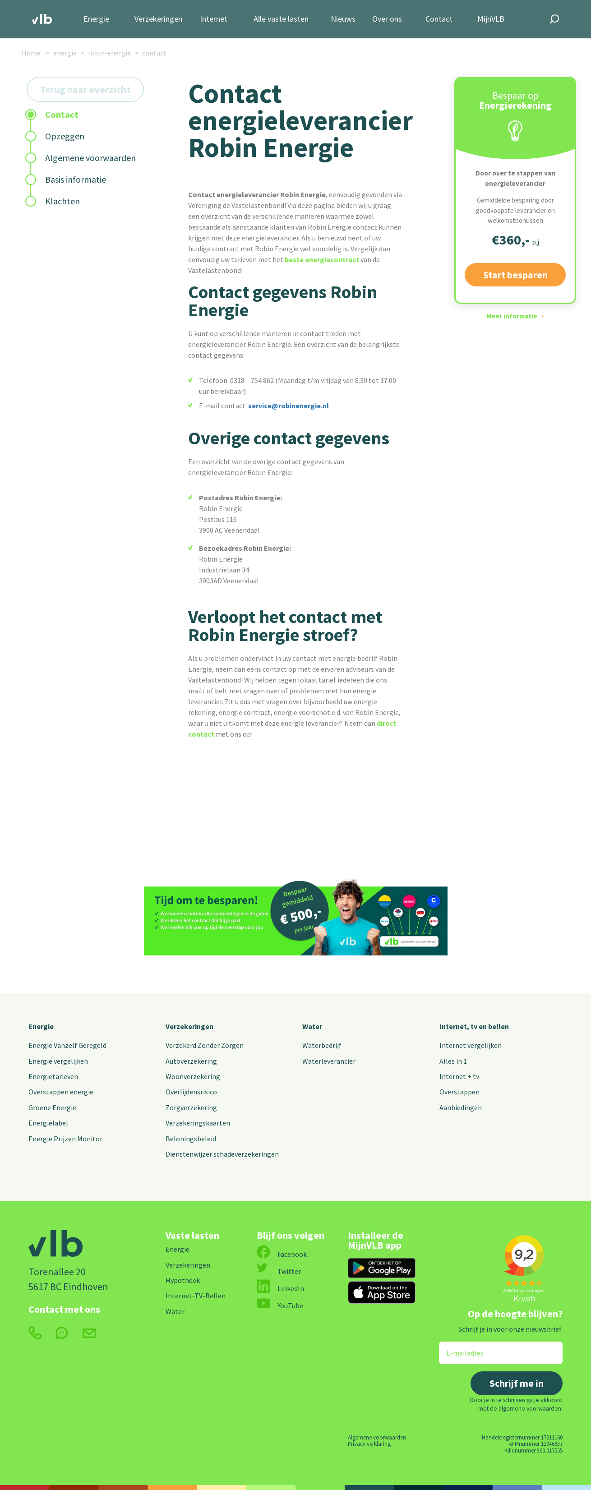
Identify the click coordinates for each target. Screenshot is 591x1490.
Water (312, 1026)
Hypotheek (183, 1280)
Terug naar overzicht (85, 89)
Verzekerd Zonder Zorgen (205, 1045)
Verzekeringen (158, 19)
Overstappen (459, 1091)
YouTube (280, 1305)
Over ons (387, 19)
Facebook (282, 1254)
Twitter (279, 1271)
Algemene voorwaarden (377, 1437)
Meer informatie (511, 316)
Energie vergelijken (58, 1061)
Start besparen (515, 274)
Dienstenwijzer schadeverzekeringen (222, 1153)
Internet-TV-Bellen (196, 1295)
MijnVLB (490, 19)
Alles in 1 (453, 1061)
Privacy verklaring (369, 1443)
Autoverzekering (191, 1061)
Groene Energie (52, 1107)
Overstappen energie (60, 1091)
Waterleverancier (329, 1061)
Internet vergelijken (470, 1045)
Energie (96, 19)
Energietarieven (53, 1076)
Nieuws (343, 19)
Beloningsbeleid (191, 1138)
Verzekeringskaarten (198, 1122)
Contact (438, 19)
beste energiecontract (322, 259)
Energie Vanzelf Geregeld (67, 1045)
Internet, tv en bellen (474, 1026)
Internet (213, 19)
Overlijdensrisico (191, 1091)
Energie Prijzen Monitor (65, 1138)
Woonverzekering (193, 1076)
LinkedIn (280, 1288)
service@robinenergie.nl (288, 405)
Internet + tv (459, 1076)
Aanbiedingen (460, 1107)
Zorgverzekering (191, 1107)
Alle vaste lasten (281, 19)
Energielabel (48, 1122)
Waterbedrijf (322, 1045)
